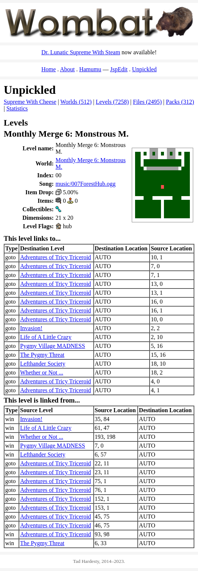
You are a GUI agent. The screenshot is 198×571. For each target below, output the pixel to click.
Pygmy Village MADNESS (52, 346)
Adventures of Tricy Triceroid (55, 257)
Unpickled (144, 69)
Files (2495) (147, 102)
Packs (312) (180, 102)
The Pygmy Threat (42, 355)
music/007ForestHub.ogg (85, 184)
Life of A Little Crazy (45, 337)
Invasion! (31, 328)
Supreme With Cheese (30, 102)
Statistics (17, 108)
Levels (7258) (112, 102)
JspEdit (119, 69)
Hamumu (90, 69)
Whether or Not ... (41, 372)
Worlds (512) (75, 102)
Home (48, 69)
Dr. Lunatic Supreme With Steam (80, 52)
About (67, 69)
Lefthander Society (42, 363)
